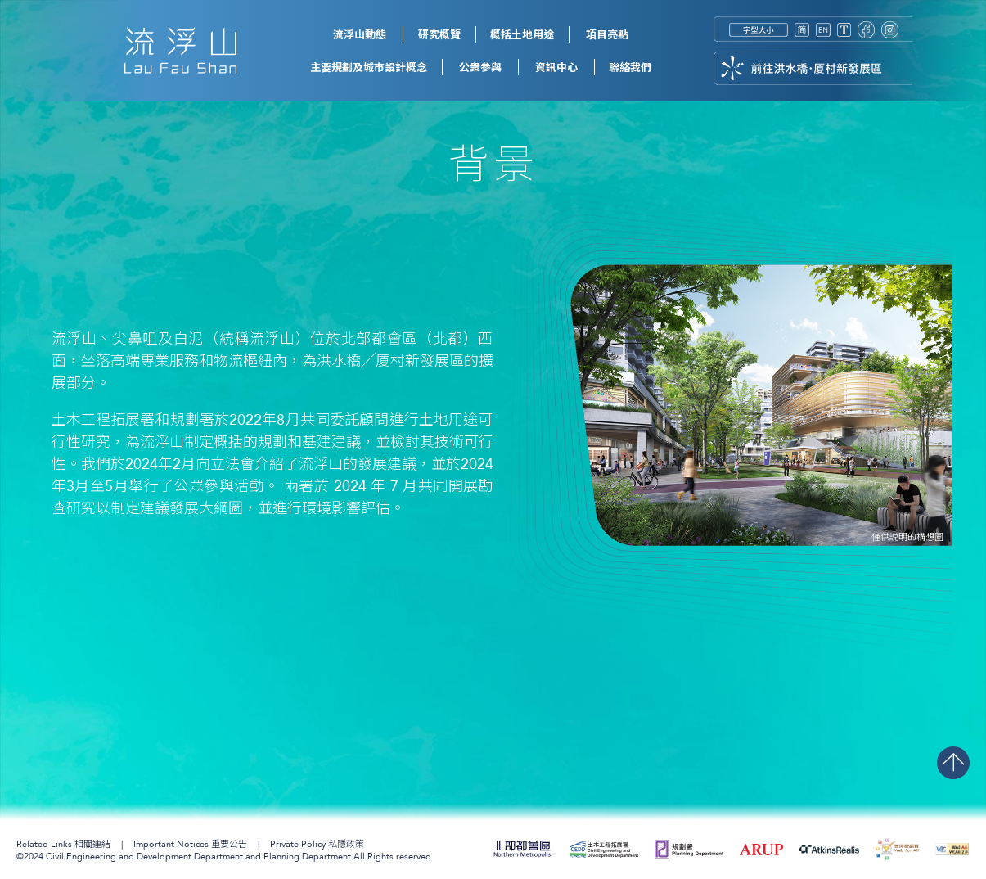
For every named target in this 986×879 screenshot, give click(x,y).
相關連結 (63, 844)
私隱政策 (317, 844)
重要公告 (190, 844)
